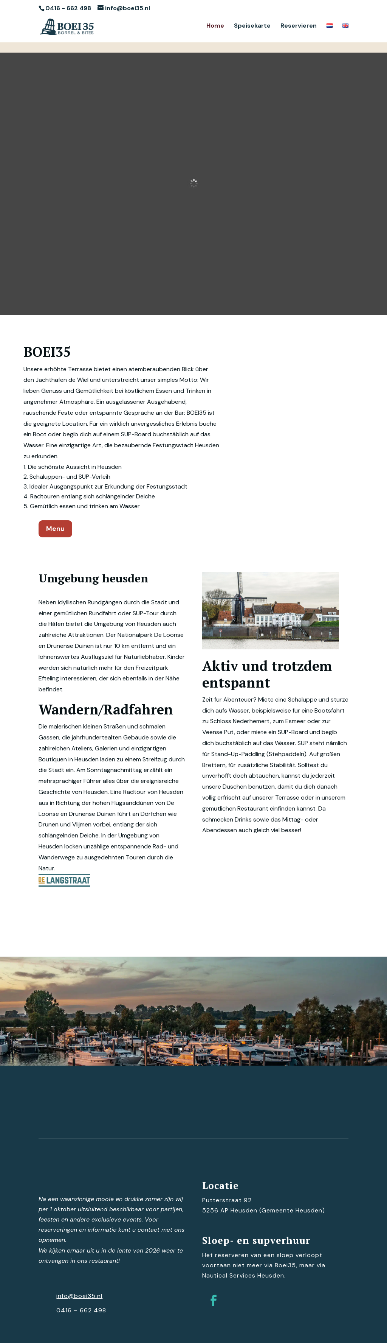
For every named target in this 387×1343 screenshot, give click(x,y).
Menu (55, 528)
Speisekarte (252, 26)
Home (215, 26)
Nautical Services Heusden (243, 1275)
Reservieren (298, 26)
